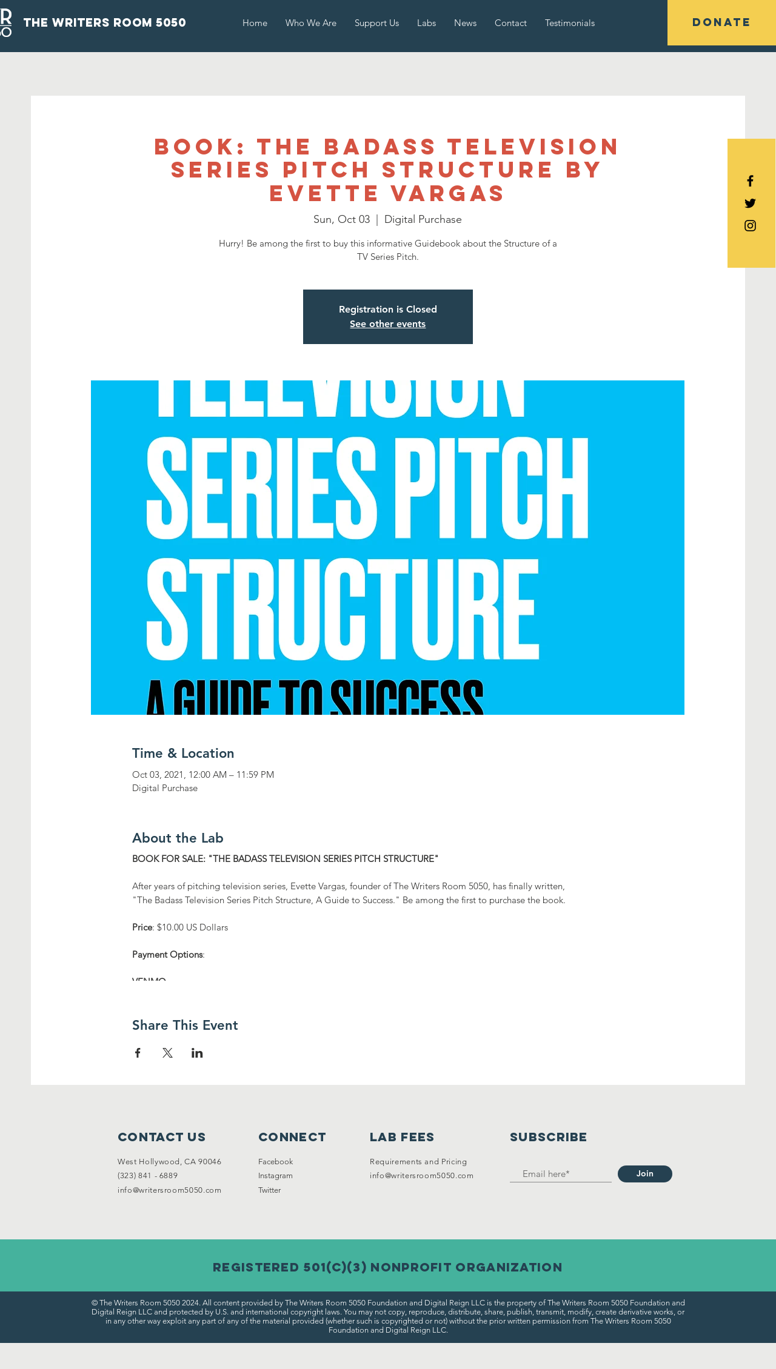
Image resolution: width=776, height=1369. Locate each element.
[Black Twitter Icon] (750, 203)
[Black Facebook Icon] (750, 180)
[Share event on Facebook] (138, 1053)
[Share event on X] (167, 1053)
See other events (388, 324)
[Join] (645, 1173)
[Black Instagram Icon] (750, 225)
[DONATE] (721, 22)
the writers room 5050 (104, 22)
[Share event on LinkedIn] (197, 1053)
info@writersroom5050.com (170, 1190)
